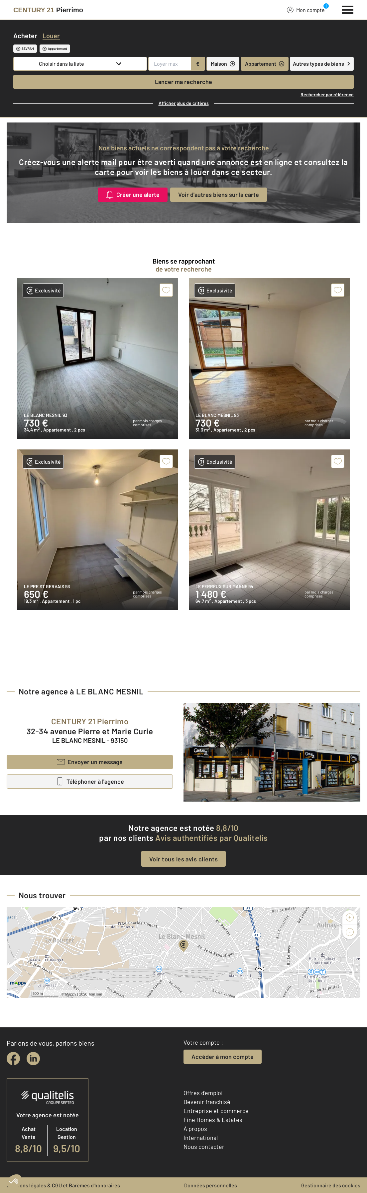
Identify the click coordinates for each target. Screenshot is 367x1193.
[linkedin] (33, 1058)
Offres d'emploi (203, 1092)
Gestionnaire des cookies (330, 1185)
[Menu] (348, 9)
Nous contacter (204, 1146)
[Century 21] (48, 10)
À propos (195, 1128)
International (201, 1137)
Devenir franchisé (207, 1101)
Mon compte (306, 9)
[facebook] (13, 1058)
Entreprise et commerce (216, 1110)
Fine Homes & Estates (213, 1119)
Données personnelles (210, 1185)
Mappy (70, 994)
